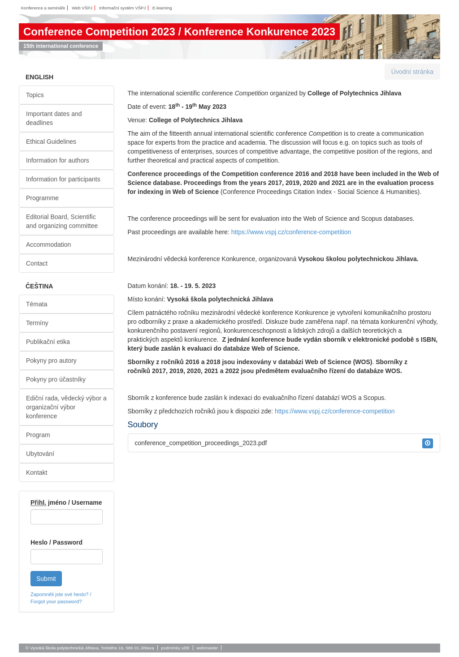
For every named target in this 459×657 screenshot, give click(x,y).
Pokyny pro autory (51, 360)
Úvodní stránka (412, 71)
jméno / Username (66, 503)
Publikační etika (48, 341)
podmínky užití (175, 647)
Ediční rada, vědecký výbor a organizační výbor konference (66, 407)
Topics (35, 95)
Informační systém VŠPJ (122, 7)
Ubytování (40, 453)
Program (38, 434)
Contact (37, 263)
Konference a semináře (43, 7)
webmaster (207, 647)
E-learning (162, 7)
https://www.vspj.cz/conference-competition (291, 232)
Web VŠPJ (82, 7)
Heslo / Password (56, 542)
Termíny (37, 322)
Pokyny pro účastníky (56, 379)
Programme (42, 198)
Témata (36, 304)
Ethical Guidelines (51, 141)
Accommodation (48, 244)
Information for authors (57, 160)
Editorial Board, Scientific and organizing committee (62, 221)
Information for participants (63, 179)
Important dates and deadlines (54, 118)
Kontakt (36, 472)
